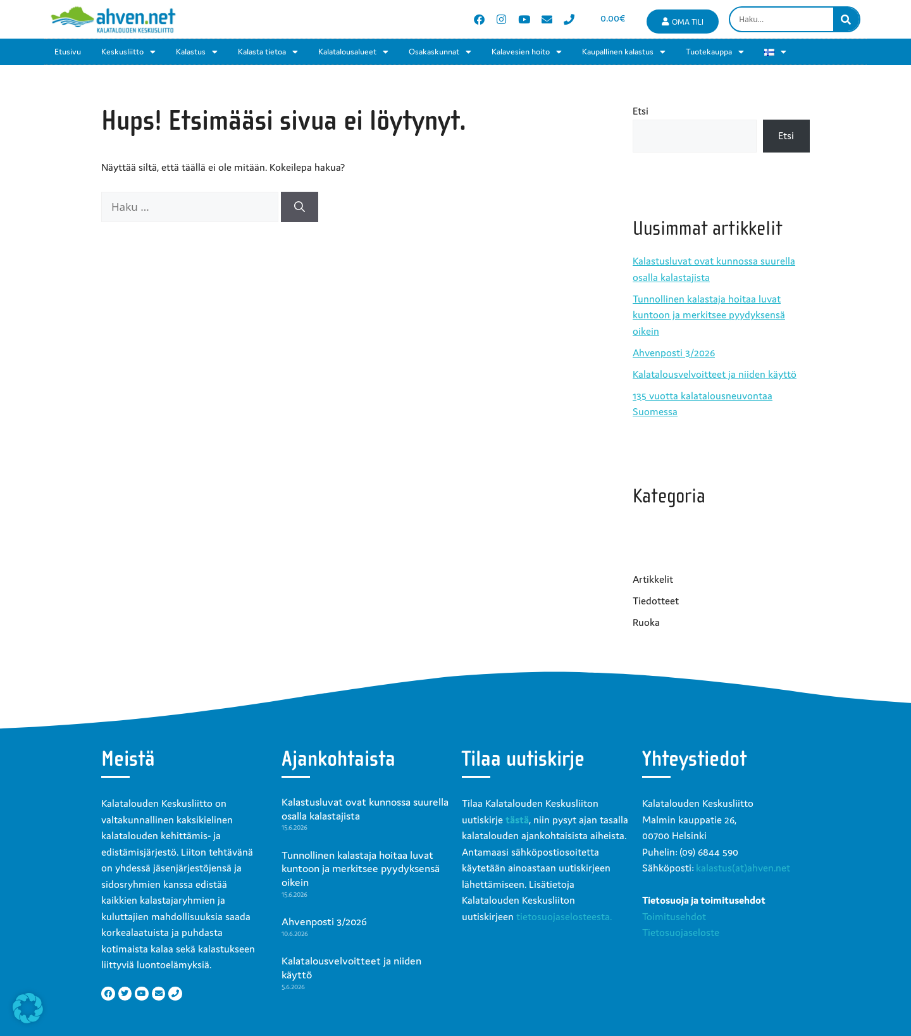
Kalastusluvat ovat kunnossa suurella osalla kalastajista (365, 809)
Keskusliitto (128, 52)
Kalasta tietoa (268, 52)
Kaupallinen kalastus (624, 52)
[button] (28, 1008)
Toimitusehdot (674, 916)
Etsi (640, 110)
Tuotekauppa (715, 52)
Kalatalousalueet (353, 52)
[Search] (846, 19)
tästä (517, 819)
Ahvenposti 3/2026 (674, 352)
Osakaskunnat (440, 52)
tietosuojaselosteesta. (564, 916)
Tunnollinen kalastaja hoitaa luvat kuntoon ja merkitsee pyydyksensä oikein (709, 314)
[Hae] (299, 207)
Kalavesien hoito (527, 52)
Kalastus (197, 52)
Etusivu (67, 51)
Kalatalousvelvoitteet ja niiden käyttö (714, 374)
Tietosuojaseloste (680, 932)
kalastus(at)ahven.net (743, 867)
